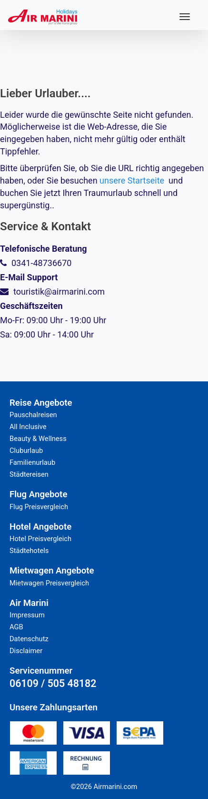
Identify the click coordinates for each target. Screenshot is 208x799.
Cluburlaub (26, 450)
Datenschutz (29, 639)
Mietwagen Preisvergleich (49, 583)
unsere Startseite (131, 180)
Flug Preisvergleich (39, 506)
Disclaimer (26, 650)
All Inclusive (28, 426)
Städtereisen (29, 474)
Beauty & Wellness (38, 438)
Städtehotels (29, 550)
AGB (16, 627)
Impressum (27, 615)
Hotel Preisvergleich (40, 538)
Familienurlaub (32, 462)
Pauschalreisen (33, 414)
